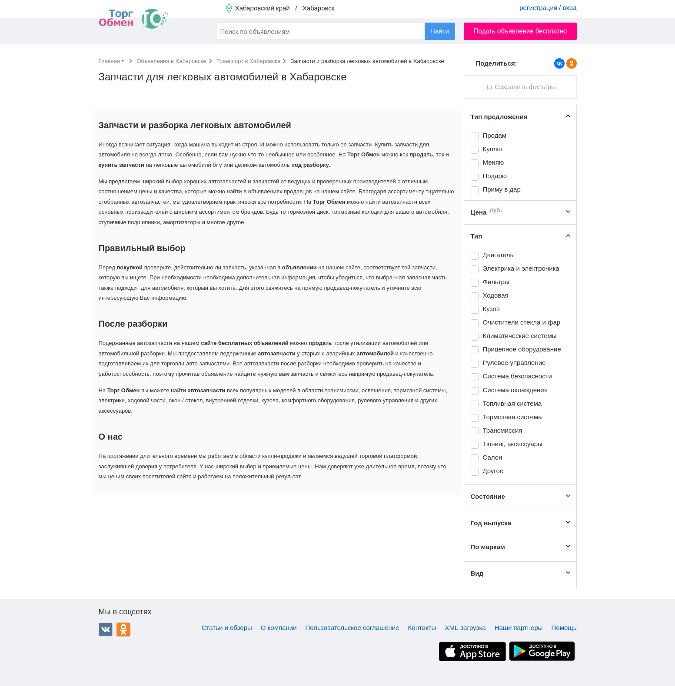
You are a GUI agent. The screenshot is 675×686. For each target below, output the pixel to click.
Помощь (564, 627)
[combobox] (335, 31)
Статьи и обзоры (227, 627)
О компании (279, 627)
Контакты (422, 627)
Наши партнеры (519, 627)
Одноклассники (123, 629)
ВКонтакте (106, 629)
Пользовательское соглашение (352, 627)
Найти (439, 31)
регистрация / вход (547, 7)
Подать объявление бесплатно (520, 31)
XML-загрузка (465, 627)
